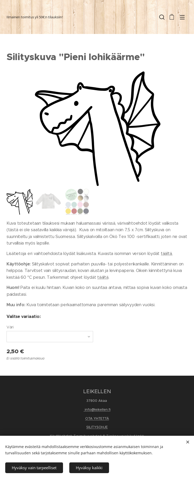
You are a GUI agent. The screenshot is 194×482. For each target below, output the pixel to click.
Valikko (182, 17)
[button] (161, 17)
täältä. (167, 253)
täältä (102, 277)
